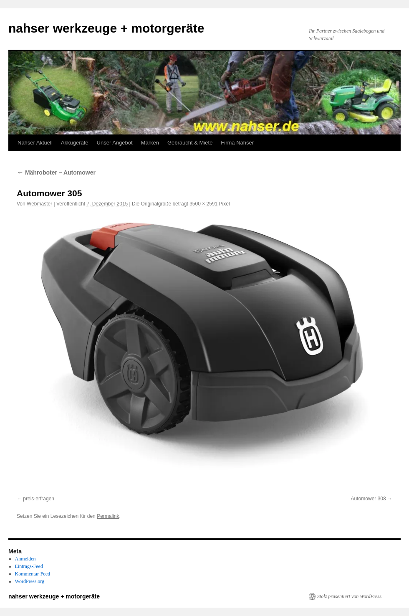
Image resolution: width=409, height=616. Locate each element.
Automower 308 (368, 499)
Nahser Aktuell (35, 142)
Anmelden (25, 559)
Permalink (108, 516)
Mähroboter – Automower (56, 172)
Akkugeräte (74, 142)
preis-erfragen (38, 499)
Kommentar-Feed (32, 574)
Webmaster (39, 204)
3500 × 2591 (203, 204)
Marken (150, 142)
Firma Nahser (237, 142)
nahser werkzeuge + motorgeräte (106, 28)
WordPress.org (29, 581)
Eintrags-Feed (29, 566)
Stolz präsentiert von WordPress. (350, 596)
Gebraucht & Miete (189, 142)
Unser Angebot (115, 142)
